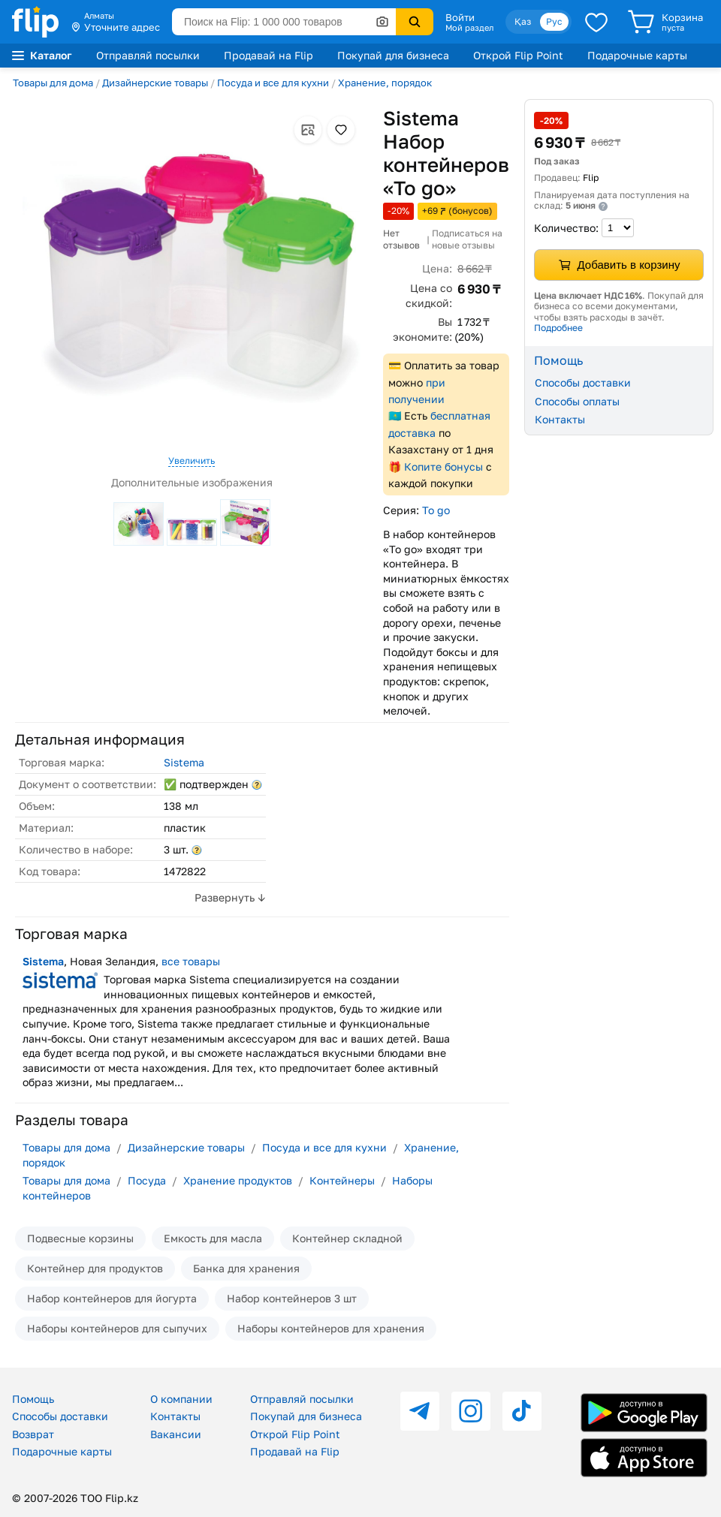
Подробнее (558, 327)
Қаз (522, 21)
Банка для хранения (246, 1268)
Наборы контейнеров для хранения (330, 1328)
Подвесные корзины (80, 1238)
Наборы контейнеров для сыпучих (117, 1328)
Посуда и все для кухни (273, 83)
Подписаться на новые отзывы (467, 239)
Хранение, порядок (385, 83)
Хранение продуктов (237, 1180)
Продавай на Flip (268, 55)
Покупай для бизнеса (393, 55)
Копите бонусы (443, 466)
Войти (460, 17)
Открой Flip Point (518, 55)
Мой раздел (469, 27)
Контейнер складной (347, 1238)
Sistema (184, 762)
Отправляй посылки (148, 55)
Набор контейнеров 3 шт (292, 1298)
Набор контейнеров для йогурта (112, 1298)
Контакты (560, 419)
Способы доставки (583, 382)
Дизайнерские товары (155, 83)
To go (436, 510)
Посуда (147, 1180)
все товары (190, 961)
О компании (181, 1398)
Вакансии (175, 1434)
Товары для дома (53, 83)
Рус (554, 21)
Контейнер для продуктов (95, 1268)
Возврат (33, 1434)
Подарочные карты (637, 55)
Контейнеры (342, 1180)
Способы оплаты (577, 401)
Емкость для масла (213, 1238)
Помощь (33, 1398)
